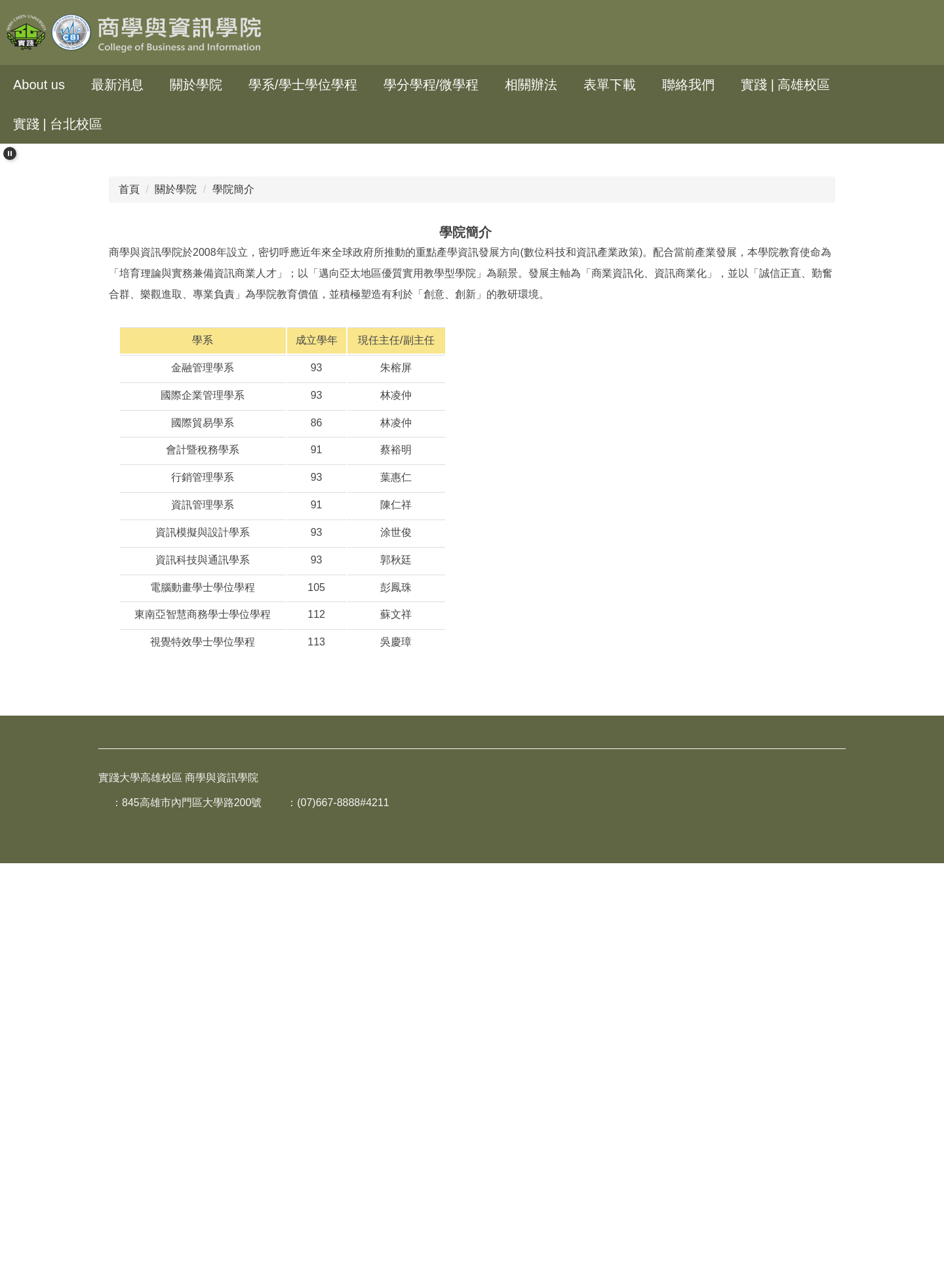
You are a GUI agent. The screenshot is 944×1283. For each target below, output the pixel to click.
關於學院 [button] (196, 84)
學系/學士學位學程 (302, 84)
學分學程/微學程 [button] (431, 84)
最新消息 (117, 84)
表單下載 (609, 84)
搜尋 (921, 32)
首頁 (129, 627)
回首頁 (148, 124)
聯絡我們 (688, 84)
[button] (9, 153)
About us (39, 84)
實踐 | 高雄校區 (785, 84)
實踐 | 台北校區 (57, 124)
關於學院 (176, 627)
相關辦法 (531, 84)
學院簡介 (233, 627)
